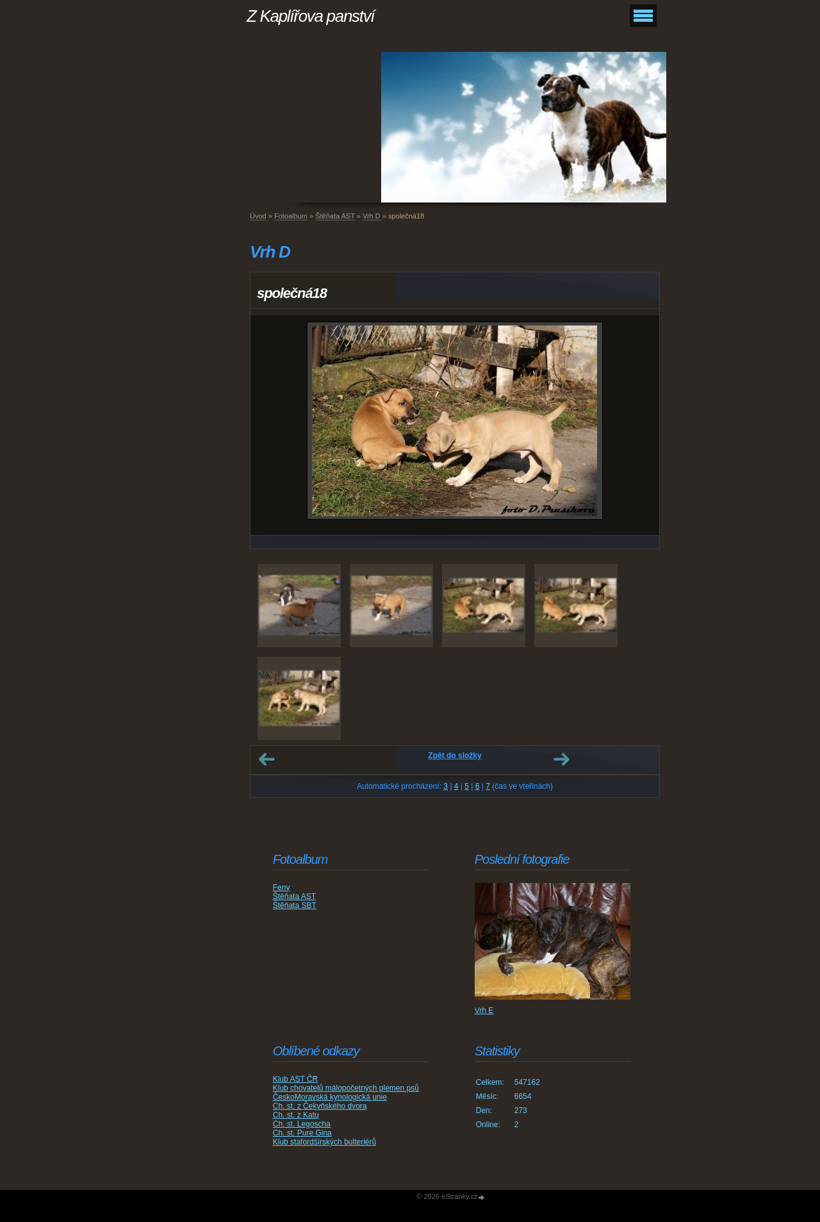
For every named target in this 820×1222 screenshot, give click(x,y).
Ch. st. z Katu (296, 1115)
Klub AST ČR (295, 1079)
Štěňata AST (335, 216)
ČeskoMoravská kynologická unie (330, 1097)
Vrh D (372, 216)
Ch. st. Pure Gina (302, 1132)
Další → (561, 759)
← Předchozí (266, 759)
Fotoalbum (291, 216)
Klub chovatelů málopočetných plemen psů (346, 1088)
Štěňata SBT (294, 905)
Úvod (258, 216)
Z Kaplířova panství (310, 16)
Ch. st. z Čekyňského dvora (320, 1106)
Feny (281, 887)
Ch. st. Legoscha (302, 1123)
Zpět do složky (454, 755)
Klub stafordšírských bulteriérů (324, 1141)
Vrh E (484, 1010)
